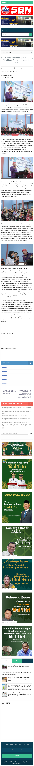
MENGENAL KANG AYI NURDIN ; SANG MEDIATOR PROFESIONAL (9, 391)
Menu (4, 30)
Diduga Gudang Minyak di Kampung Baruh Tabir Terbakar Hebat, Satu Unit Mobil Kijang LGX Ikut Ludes (19, 679)
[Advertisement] (17, 722)
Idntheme (20, 763)
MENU (5, 2)
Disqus (30, 433)
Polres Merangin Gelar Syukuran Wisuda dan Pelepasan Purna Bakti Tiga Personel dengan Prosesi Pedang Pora (18, 666)
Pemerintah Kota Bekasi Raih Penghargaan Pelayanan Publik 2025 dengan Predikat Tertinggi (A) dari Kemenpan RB (19, 694)
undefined (4, 367)
